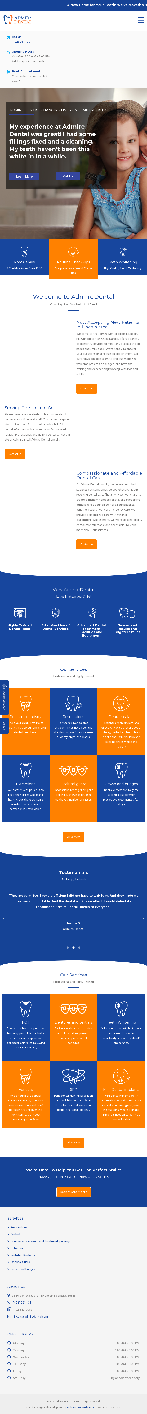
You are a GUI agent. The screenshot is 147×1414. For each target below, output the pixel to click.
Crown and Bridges (23, 1269)
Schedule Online (4, 697)
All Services (73, 837)
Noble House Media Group (81, 1408)
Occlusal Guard (20, 1262)
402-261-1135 (98, 1177)
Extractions (18, 1248)
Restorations (19, 1227)
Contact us (86, 388)
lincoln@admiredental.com (30, 1316)
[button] (4, 918)
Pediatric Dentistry (23, 1255)
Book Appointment (26, 71)
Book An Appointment (73, 1192)
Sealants (16, 1234)
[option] (72, 913)
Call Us (4, 726)
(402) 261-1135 (21, 41)
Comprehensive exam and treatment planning (40, 1241)
